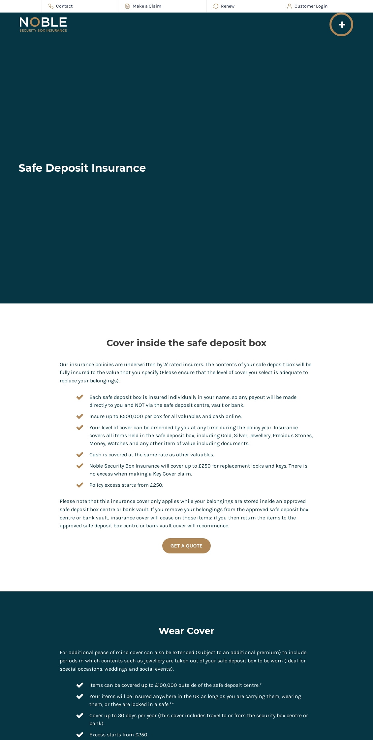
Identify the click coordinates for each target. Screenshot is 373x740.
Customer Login (307, 6)
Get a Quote (187, 546)
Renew (223, 6)
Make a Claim (143, 6)
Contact (60, 6)
